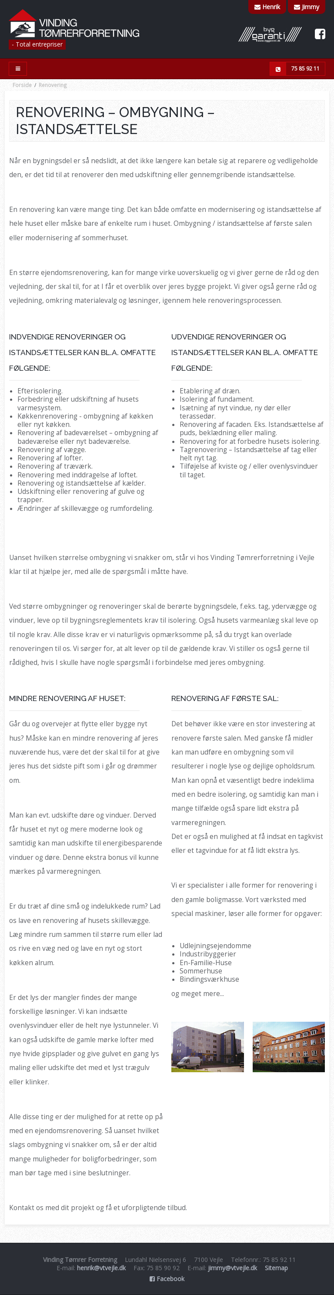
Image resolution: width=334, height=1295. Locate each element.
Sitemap (276, 1268)
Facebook (167, 1279)
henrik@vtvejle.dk (101, 1268)
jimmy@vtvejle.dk (232, 1268)
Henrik (267, 7)
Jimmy (306, 7)
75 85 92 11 (295, 69)
